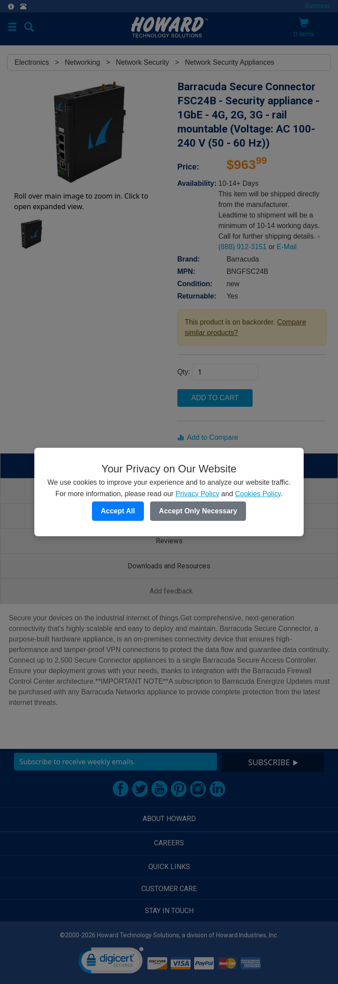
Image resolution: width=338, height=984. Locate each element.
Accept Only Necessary (198, 511)
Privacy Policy (198, 494)
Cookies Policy (258, 494)
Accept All (118, 511)
